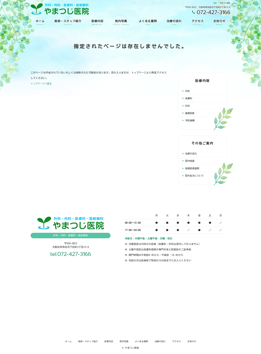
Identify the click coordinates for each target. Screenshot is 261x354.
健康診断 (190, 113)
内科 (187, 91)
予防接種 (190, 121)
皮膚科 (189, 98)
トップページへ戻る (42, 83)
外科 (187, 106)
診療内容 (97, 23)
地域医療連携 (192, 169)
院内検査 (190, 161)
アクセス (198, 23)
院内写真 (121, 23)
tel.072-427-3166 (70, 255)
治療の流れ (174, 23)
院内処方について (195, 176)
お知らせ (219, 23)
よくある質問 (148, 23)
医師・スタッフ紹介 (67, 23)
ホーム (40, 23)
